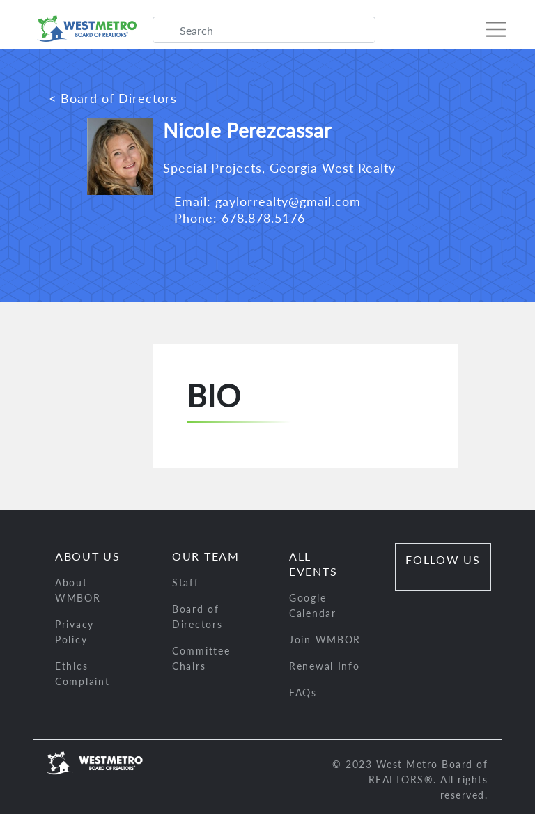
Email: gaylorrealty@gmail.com (262, 201)
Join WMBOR (325, 639)
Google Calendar (312, 605)
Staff (185, 582)
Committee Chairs (201, 658)
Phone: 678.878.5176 (234, 218)
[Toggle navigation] (489, 29)
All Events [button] (313, 563)
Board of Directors (197, 616)
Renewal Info (324, 666)
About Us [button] (88, 556)
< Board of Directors (113, 98)
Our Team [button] (206, 556)
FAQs (303, 692)
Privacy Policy (74, 631)
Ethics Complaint (82, 673)
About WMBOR (78, 590)
